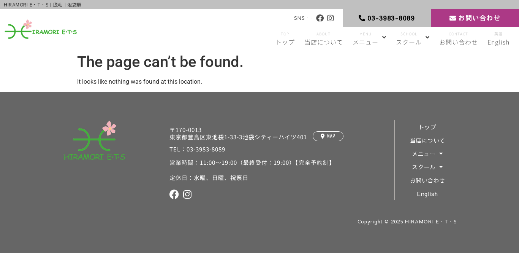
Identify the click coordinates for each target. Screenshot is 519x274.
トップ (428, 127)
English (427, 194)
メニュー (427, 153)
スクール (427, 167)
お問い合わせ (427, 180)
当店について (427, 140)
